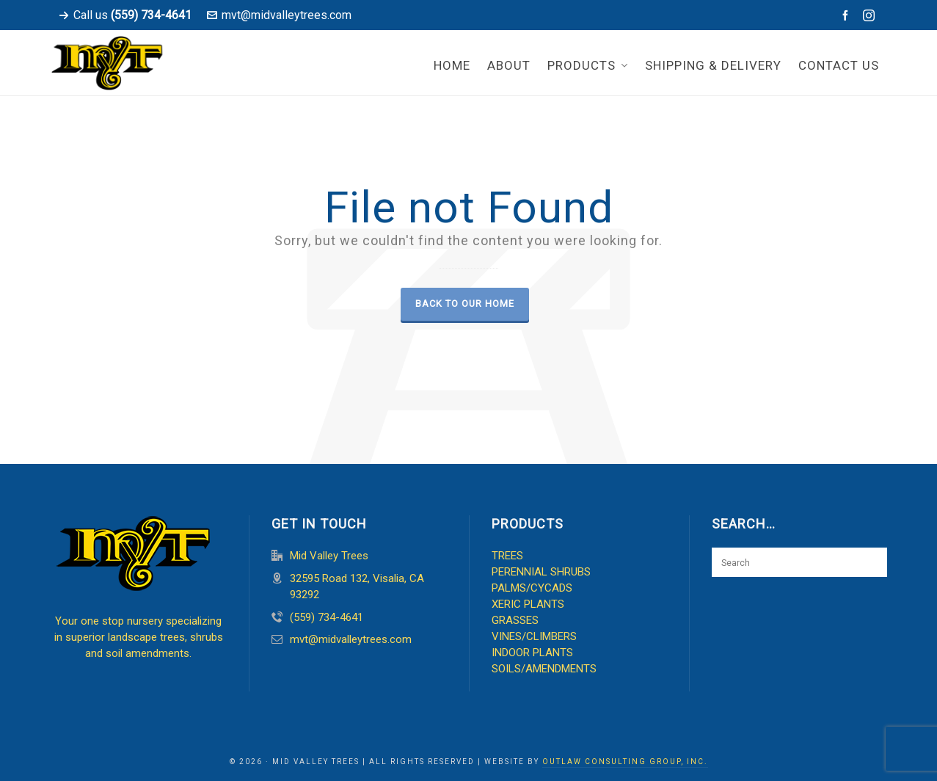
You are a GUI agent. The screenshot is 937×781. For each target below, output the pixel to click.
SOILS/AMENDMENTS (544, 668)
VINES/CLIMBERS (534, 636)
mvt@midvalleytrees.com (279, 15)
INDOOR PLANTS (532, 652)
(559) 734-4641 (326, 617)
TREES (507, 555)
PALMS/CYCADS (532, 588)
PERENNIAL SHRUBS (541, 571)
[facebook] (847, 15)
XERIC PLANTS (528, 604)
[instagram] (871, 16)
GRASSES (515, 620)
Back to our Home (464, 303)
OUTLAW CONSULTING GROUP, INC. (625, 762)
